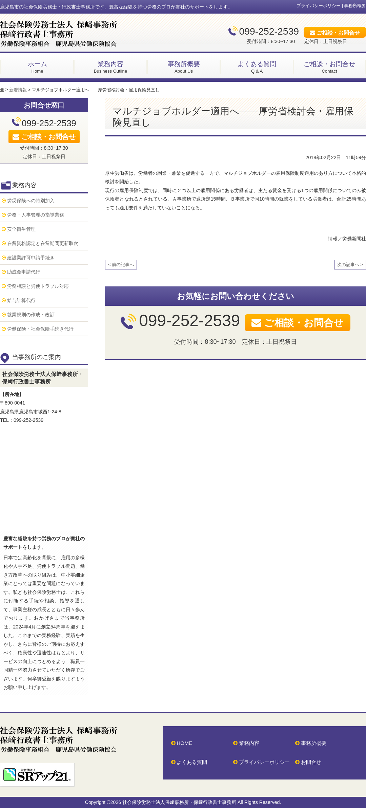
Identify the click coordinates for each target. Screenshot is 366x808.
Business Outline (110, 67)
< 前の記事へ (121, 264)
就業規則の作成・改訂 (31, 314)
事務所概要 (355, 5)
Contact (329, 67)
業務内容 (249, 743)
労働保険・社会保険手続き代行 (40, 329)
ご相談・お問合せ (338, 33)
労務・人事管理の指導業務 (35, 215)
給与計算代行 (21, 300)
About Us (184, 67)
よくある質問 (192, 762)
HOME (184, 743)
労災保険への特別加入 (31, 200)
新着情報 (18, 89)
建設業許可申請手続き (31, 257)
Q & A (257, 67)
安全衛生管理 (21, 229)
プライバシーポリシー (319, 5)
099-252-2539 (269, 31)
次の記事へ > (350, 264)
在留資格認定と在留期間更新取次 (42, 243)
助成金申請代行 (23, 272)
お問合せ (311, 762)
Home (37, 67)
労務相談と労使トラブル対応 (38, 286)
